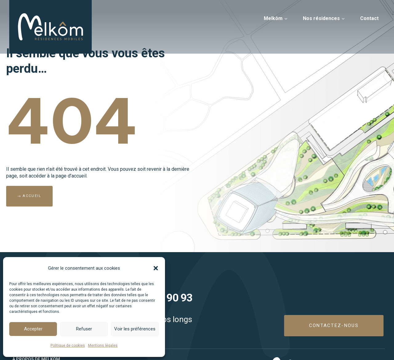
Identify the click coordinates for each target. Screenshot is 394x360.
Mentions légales (103, 345)
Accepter (33, 329)
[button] (156, 268)
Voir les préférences (134, 329)
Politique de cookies (67, 345)
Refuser (84, 329)
